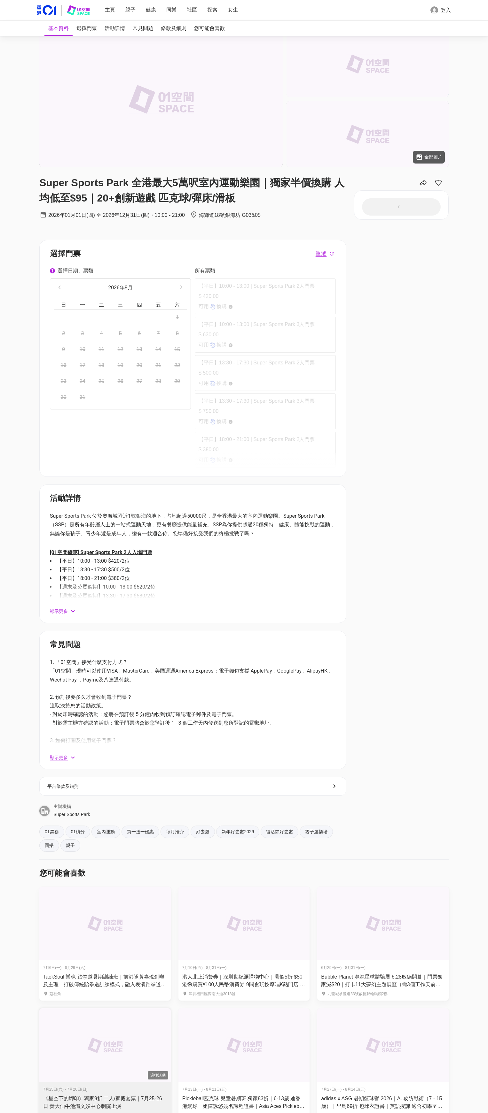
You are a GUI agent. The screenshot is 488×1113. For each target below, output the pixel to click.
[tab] (58, 28)
